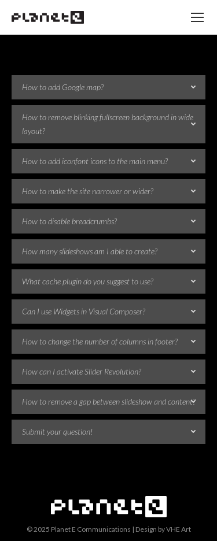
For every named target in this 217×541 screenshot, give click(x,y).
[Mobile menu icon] (197, 17)
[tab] (108, 87)
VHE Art (178, 529)
